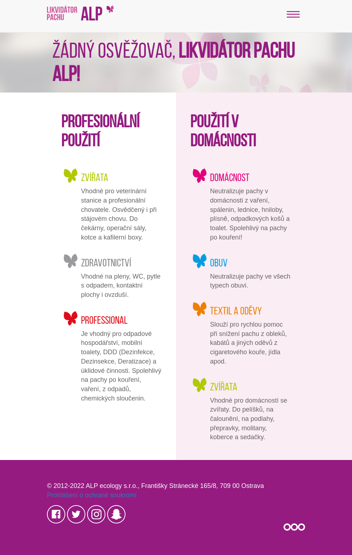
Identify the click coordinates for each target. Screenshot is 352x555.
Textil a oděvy (236, 311)
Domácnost (229, 177)
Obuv (219, 263)
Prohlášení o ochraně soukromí (92, 495)
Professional (104, 320)
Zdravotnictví (106, 263)
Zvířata (94, 177)
